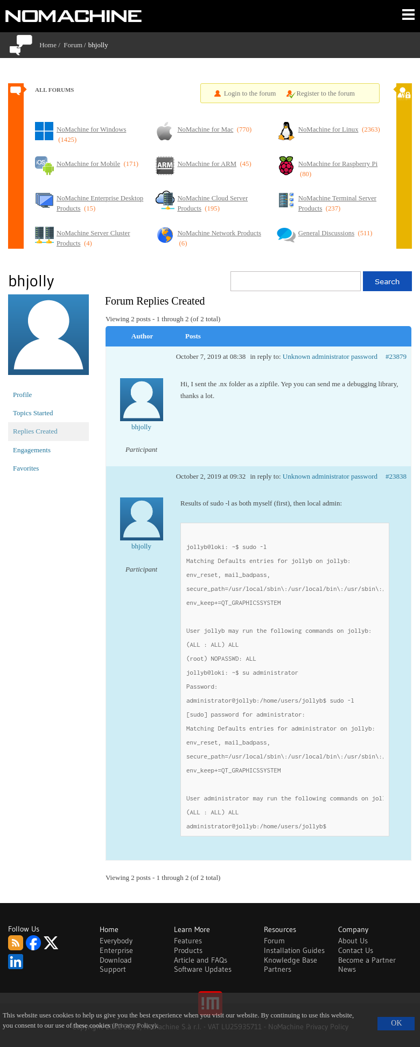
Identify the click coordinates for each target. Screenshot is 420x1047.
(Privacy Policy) (134, 1025)
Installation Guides (294, 950)
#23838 (396, 476)
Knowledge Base (290, 960)
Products (188, 950)
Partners (277, 969)
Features (188, 940)
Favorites (26, 468)
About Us (353, 940)
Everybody (116, 940)
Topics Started (33, 413)
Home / (51, 45)
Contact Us (355, 950)
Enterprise (116, 950)
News (347, 969)
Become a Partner (367, 960)
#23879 (396, 356)
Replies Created (35, 431)
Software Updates (203, 969)
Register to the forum (325, 93)
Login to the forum (250, 93)
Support (113, 969)
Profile (22, 395)
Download (116, 960)
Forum (73, 45)
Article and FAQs (200, 960)
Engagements (32, 450)
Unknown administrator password (330, 356)
